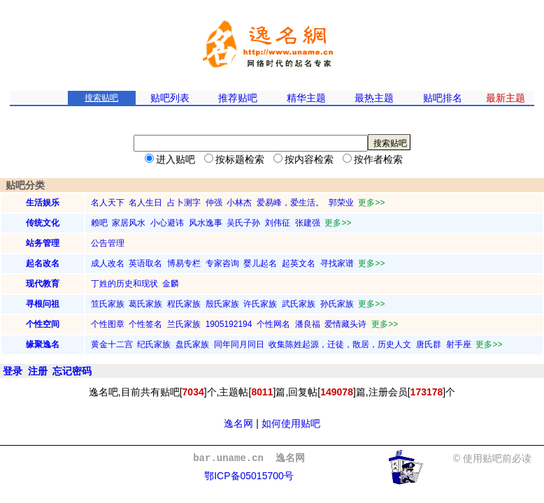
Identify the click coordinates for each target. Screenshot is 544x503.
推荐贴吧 (237, 97)
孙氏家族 (337, 304)
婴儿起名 (260, 263)
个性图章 (107, 324)
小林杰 (239, 202)
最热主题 (374, 97)
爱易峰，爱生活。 (290, 202)
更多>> (371, 202)
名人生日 (145, 202)
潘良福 (307, 324)
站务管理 (42, 243)
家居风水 (128, 223)
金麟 (170, 284)
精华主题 (306, 97)
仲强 (214, 202)
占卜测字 (184, 202)
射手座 (458, 344)
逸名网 (238, 423)
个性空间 (42, 324)
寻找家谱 (337, 263)
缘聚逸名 (42, 344)
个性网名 (273, 324)
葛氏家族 (145, 304)
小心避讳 (167, 223)
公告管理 (107, 243)
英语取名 (145, 263)
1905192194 (229, 324)
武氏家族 (298, 304)
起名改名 (42, 263)
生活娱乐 (42, 202)
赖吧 (99, 223)
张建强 (307, 223)
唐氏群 (428, 344)
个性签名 (145, 324)
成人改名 (107, 263)
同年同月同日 (239, 344)
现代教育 (42, 284)
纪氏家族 (154, 344)
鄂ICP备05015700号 (249, 475)
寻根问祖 (42, 304)
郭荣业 (341, 202)
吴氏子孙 (243, 223)
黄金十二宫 (112, 344)
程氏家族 (184, 304)
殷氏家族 (222, 304)
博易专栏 (184, 263)
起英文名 (298, 263)
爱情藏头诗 (345, 324)
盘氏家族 (192, 344)
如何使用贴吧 (291, 423)
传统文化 (42, 223)
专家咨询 (222, 263)
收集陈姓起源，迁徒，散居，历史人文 (340, 344)
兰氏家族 (184, 324)
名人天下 (107, 202)
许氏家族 (260, 304)
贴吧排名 (442, 97)
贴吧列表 (169, 97)
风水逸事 (205, 223)
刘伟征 (277, 223)
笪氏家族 (107, 304)
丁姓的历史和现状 (124, 284)
